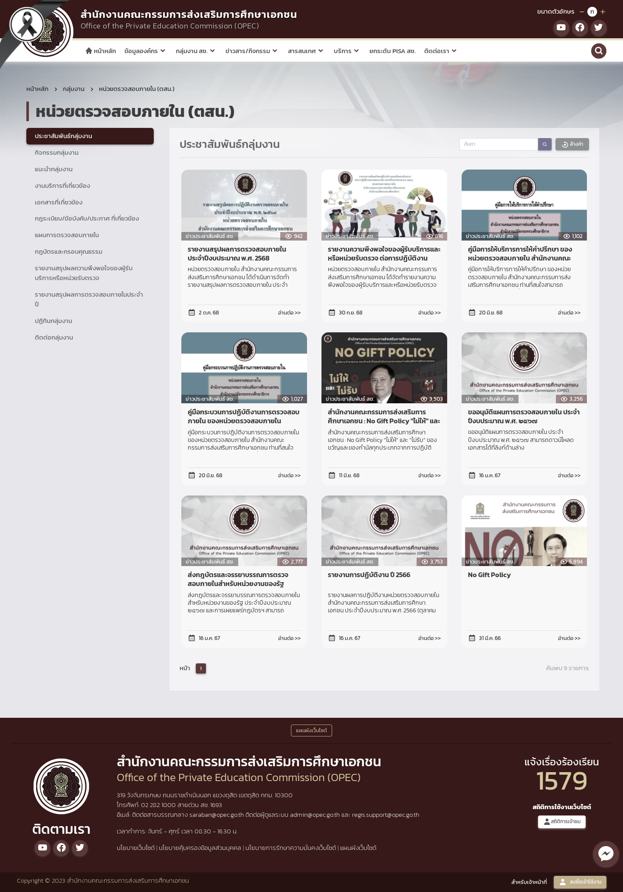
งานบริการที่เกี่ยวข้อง (62, 185)
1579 (562, 780)
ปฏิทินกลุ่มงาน (53, 321)
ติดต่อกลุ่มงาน (54, 337)
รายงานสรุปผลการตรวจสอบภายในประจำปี (89, 299)
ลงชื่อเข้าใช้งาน (580, 882)
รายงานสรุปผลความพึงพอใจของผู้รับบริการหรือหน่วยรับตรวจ (83, 273)
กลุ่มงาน (74, 88)
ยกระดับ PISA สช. (392, 51)
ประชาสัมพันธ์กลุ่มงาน (63, 136)
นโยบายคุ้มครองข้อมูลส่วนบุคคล (200, 847)
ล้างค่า (572, 144)
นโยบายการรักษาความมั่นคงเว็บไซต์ (290, 847)
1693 (216, 805)
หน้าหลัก (100, 51)
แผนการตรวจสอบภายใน (67, 235)
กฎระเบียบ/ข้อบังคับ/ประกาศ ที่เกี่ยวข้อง (87, 218)
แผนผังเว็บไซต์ (358, 847)
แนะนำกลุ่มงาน (54, 169)
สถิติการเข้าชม (562, 822)
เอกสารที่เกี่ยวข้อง (58, 202)
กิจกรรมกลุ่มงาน (57, 152)
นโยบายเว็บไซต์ (136, 847)
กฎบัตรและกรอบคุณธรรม (68, 251)
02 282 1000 (159, 805)
